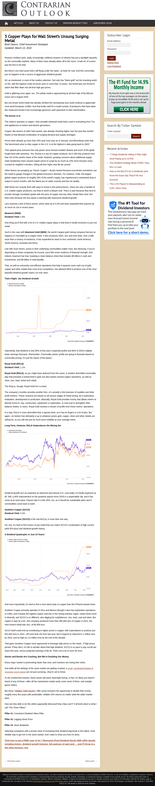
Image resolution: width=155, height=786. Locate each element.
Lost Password (114, 66)
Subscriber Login (102, 23)
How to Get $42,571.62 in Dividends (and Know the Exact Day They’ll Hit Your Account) (129, 175)
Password (111, 49)
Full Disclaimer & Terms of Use (43, 781)
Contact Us (51, 23)
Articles (18, 23)
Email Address (114, 41)
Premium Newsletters (75, 23)
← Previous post (12, 761)
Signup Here (113, 62)
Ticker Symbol (113, 131)
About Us (34, 23)
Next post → (91, 761)
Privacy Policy (63, 781)
